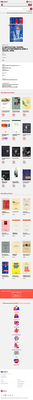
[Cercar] (31, 9)
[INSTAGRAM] (7, 395)
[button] (31, 5)
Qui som (2, 379)
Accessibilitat (19, 386)
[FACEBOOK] (1, 395)
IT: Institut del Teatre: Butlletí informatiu (9, 79)
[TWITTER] (3, 395)
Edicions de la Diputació (4, 383)
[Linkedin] (9, 395)
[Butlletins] (10, 395)
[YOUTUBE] (5, 395)
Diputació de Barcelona (6, 67)
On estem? (2, 381)
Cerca (28, 11)
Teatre (3, 60)
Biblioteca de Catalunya (6, 85)
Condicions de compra (20, 381)
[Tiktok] (12, 395)
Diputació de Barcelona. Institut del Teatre (10, 65)
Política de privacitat (20, 383)
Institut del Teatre (5, 70)
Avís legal (18, 379)
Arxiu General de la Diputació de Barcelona (10, 84)
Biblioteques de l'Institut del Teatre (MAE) (10, 86)
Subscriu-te (16, 295)
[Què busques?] (11, 9)
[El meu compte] (29, 5)
